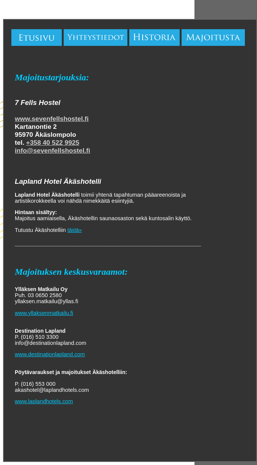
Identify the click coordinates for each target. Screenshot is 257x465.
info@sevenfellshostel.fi (52, 150)
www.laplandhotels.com (44, 401)
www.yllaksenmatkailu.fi (44, 313)
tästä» (74, 230)
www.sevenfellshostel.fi (52, 118)
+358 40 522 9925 (52, 142)
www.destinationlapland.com (50, 354)
